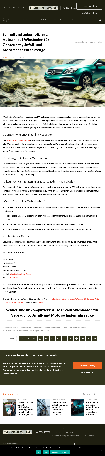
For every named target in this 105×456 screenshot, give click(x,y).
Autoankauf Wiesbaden (53, 328)
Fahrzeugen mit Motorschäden (75, 328)
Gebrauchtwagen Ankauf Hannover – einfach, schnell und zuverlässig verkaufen (60, 408)
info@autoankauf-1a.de (20, 274)
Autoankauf (38, 328)
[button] (100, 20)
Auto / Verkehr (23, 399)
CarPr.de (41, 302)
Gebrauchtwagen (9, 331)
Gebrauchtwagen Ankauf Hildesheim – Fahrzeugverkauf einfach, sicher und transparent (25, 408)
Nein (46, 452)
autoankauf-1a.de (16, 277)
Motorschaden (22, 331)
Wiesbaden (45, 331)
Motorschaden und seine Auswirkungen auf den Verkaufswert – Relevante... (93, 408)
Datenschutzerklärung (60, 452)
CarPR (8, 57)
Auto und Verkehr (96, 42)
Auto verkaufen (26, 328)
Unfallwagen (34, 331)
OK (38, 452)
